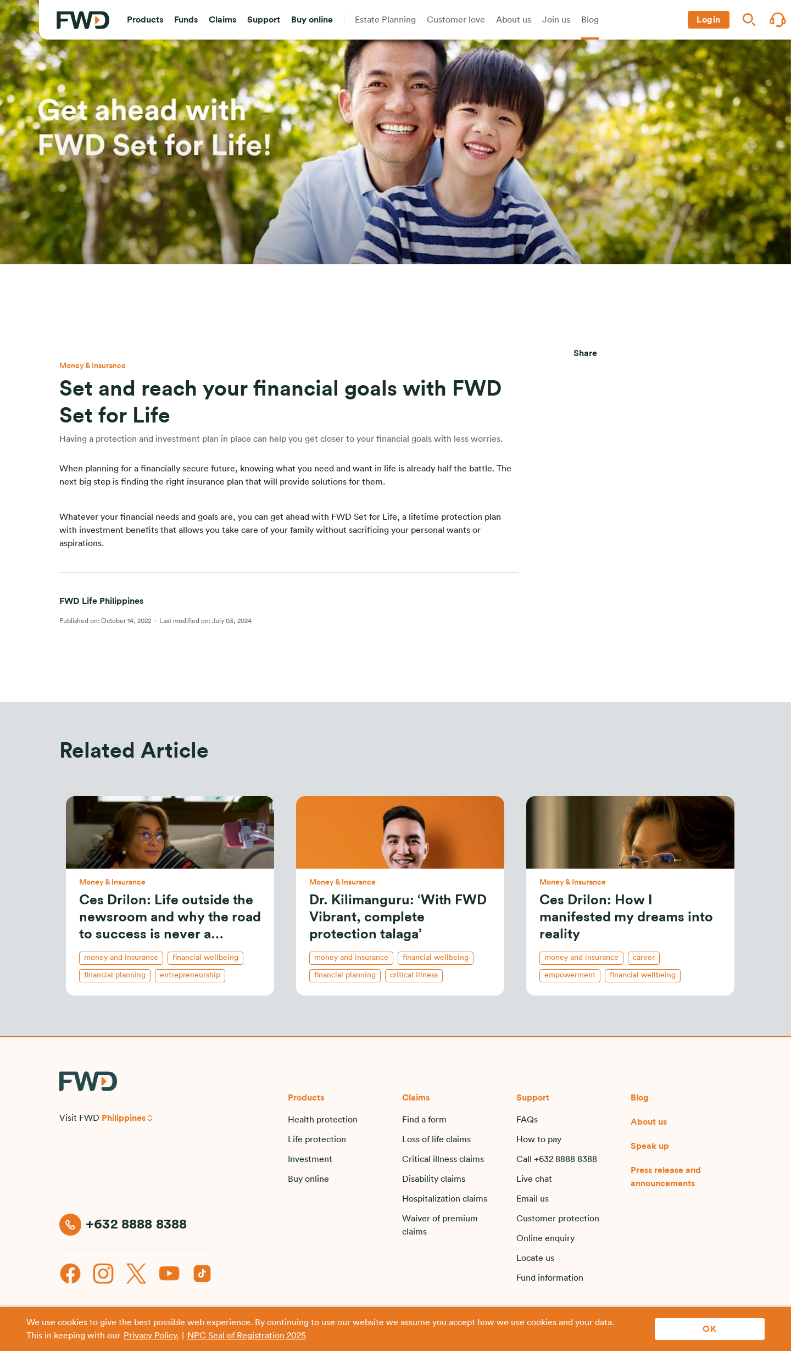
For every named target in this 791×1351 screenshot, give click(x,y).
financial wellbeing (205, 957)
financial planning (115, 975)
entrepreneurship (190, 975)
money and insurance (121, 957)
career (644, 957)
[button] (145, 20)
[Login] (708, 20)
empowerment (569, 975)
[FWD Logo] (83, 20)
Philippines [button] (124, 1118)
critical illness (414, 975)
